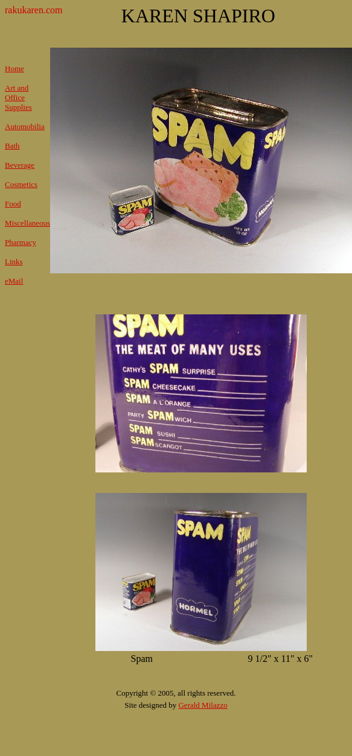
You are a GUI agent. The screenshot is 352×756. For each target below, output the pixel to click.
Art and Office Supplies (18, 97)
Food (13, 203)
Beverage (19, 165)
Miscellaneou (26, 222)
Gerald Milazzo (202, 705)
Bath (12, 145)
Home (14, 68)
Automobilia (25, 126)
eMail (14, 280)
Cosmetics (21, 184)
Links (14, 261)
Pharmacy (20, 242)
